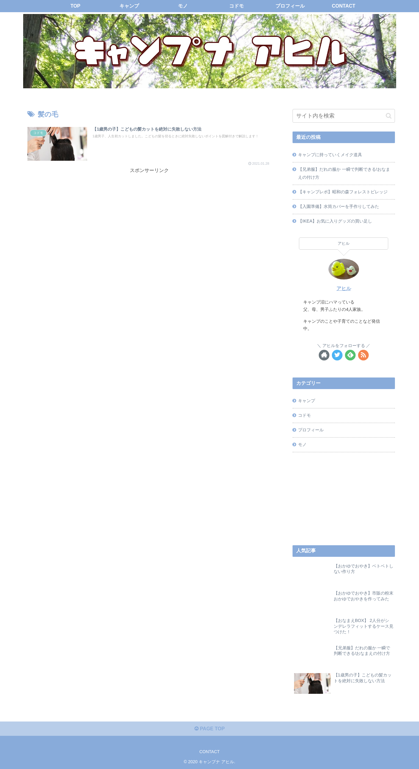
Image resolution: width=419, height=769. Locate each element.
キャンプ (306, 400)
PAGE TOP (209, 728)
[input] (344, 116)
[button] (388, 115)
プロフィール (311, 429)
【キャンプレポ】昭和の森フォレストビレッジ (343, 191)
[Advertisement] (149, 217)
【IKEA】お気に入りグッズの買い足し (335, 221)
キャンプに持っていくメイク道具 (330, 154)
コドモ (304, 415)
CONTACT (209, 751)
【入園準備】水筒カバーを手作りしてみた (338, 206)
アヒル (343, 288)
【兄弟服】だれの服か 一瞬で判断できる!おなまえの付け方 (344, 173)
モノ (302, 444)
